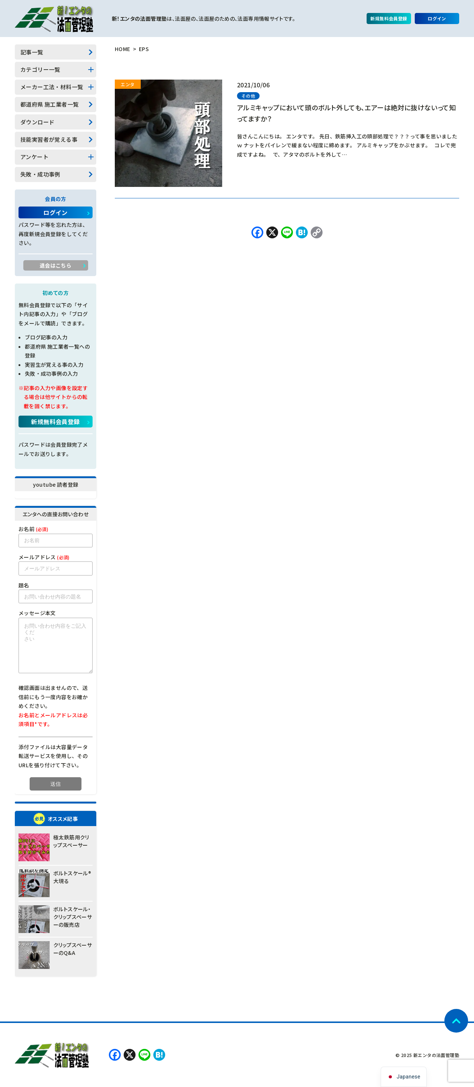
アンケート (34, 157)
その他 (248, 96)
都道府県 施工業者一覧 (49, 104)
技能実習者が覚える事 (48, 139)
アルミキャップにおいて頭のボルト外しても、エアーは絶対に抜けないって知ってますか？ (346, 113)
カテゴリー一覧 (40, 69)
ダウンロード (37, 122)
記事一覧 (31, 52)
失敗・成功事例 (40, 174)
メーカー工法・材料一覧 (51, 87)
